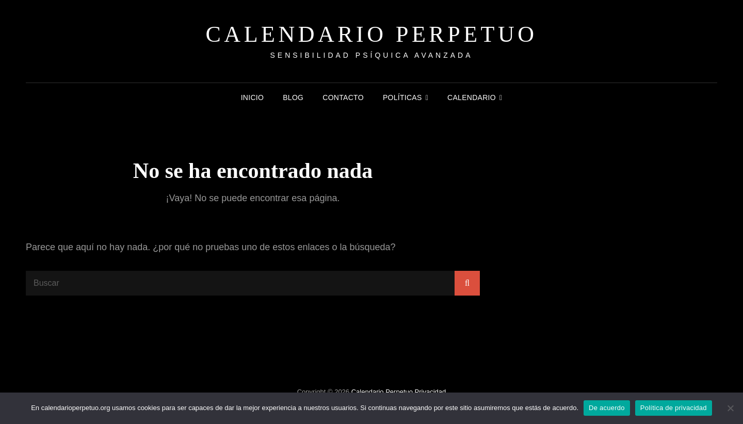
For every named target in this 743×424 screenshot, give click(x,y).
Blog (293, 97)
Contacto (343, 97)
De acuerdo (607, 408)
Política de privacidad (673, 408)
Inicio (252, 97)
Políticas (402, 97)
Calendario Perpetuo (372, 34)
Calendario (471, 97)
